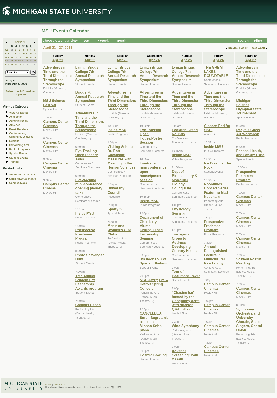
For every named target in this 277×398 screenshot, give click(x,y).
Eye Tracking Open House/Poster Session (151, 136)
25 (27, 61)
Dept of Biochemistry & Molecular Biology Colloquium (184, 180)
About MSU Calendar (22, 174)
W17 (7, 61)
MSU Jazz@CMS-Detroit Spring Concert (154, 284)
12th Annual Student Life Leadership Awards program (89, 282)
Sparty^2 (115, 209)
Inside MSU (84, 213)
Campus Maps (18, 182)
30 (19, 64)
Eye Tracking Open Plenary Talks (86, 155)
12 (31, 53)
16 (19, 57)
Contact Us (60, 384)
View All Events (18, 112)
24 (23, 61)
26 (31, 61)
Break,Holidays (18, 129)
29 (16, 64)
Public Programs (19, 149)
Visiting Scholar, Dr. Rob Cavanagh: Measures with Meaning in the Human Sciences (121, 157)
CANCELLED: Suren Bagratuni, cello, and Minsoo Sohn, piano (154, 321)
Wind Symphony (185, 326)
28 (12, 64)
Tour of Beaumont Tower (186, 274)
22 (16, 61)
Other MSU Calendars (22, 178)
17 (23, 57)
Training (14, 161)
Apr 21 (57, 60)
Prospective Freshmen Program (85, 234)
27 (35, 61)
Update (21, 94)
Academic (15, 116)
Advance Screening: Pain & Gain (185, 355)
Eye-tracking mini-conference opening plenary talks (88, 186)
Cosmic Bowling (153, 355)
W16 (7, 57)
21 (12, 61)
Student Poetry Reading (248, 261)
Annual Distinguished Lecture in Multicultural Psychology (215, 255)
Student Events (18, 157)
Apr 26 (218, 60)
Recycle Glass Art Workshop (248, 132)
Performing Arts (19, 145)
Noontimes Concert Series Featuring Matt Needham (216, 190)
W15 (7, 53)
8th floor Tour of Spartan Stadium (153, 261)
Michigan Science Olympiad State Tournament (249, 107)
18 (27, 57)
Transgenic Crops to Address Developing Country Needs (184, 242)
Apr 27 (250, 60)
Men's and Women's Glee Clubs (119, 230)
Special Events (18, 153)
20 (35, 57)
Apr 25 (186, 60)
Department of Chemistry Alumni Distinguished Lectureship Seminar (151, 227)
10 (23, 53)
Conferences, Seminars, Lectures (21, 135)
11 (27, 53)
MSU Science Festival (54, 103)
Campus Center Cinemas (56, 124)
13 (35, 53)
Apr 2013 (20, 42)
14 (12, 57)
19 (31, 57)
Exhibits (14, 141)
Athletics (14, 125)
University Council (116, 190)
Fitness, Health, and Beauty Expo (250, 153)
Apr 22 (90, 60)
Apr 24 (154, 60)
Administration (18, 121)
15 (16, 57)
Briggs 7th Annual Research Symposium (89, 96)
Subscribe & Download (20, 91)
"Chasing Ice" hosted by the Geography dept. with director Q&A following (185, 300)
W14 (7, 50)
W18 (7, 64)
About (48, 384)
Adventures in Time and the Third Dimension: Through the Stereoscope (57, 75)
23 (19, 61)
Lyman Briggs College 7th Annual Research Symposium (89, 73)
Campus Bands (88, 305)
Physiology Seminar (181, 211)
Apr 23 (122, 60)
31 (12, 50)
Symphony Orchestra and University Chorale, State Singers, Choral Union (249, 319)
